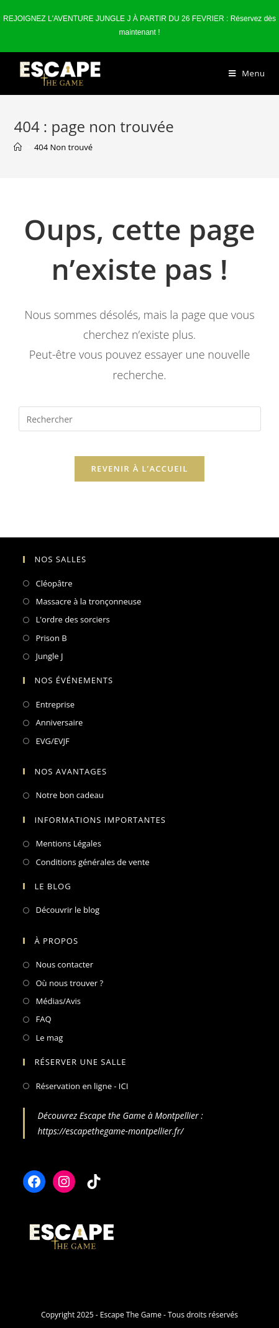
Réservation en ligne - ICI (81, 1086)
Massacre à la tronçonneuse (88, 601)
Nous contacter (64, 964)
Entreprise (55, 704)
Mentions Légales (68, 843)
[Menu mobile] (247, 73)
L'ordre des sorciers (72, 619)
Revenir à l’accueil (139, 468)
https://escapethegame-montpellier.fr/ (110, 1131)
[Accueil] (18, 147)
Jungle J (49, 656)
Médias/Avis (58, 1001)
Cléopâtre (53, 583)
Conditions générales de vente (92, 862)
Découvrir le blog (67, 909)
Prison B (50, 638)
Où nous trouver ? (69, 983)
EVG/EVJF (52, 741)
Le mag (49, 1037)
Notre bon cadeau (69, 795)
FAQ (43, 1019)
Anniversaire (59, 722)
